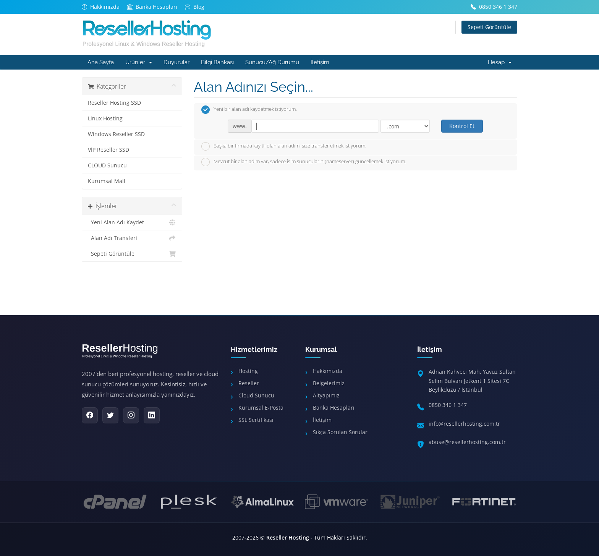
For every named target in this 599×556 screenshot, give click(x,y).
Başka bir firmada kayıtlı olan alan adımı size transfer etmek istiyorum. (283, 146)
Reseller (248, 383)
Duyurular (176, 62)
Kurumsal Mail (106, 181)
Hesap (500, 62)
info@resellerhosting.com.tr (464, 423)
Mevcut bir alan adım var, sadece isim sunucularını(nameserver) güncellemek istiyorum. (303, 162)
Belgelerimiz (329, 383)
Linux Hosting (105, 118)
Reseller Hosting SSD (114, 102)
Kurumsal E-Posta (260, 407)
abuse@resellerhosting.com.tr (467, 442)
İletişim (320, 62)
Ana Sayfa (100, 62)
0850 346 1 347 (448, 404)
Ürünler (138, 62)
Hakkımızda (327, 370)
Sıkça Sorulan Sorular (340, 432)
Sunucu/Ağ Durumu (272, 62)
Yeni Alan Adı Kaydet (132, 222)
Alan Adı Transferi (132, 238)
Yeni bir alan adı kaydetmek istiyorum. (249, 109)
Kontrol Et (461, 126)
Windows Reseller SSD (116, 134)
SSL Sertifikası (256, 419)
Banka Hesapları (334, 407)
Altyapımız (326, 395)
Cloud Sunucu (256, 395)
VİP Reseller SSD (108, 149)
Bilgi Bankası (217, 62)
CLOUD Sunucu (107, 165)
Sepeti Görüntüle (489, 27)
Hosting (248, 370)
